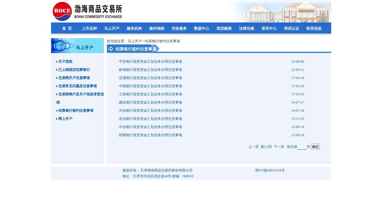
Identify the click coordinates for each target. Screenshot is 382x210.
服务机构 (135, 28)
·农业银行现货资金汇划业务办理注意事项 (150, 119)
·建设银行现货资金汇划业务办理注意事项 (150, 102)
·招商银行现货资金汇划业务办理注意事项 (150, 135)
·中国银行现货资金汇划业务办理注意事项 (150, 86)
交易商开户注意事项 (73, 78)
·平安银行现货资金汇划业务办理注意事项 (150, 62)
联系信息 (314, 28)
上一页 (253, 147)
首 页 (67, 28)
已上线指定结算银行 (73, 70)
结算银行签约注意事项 (74, 110)
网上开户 (64, 119)
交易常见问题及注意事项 (76, 86)
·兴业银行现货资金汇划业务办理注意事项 (150, 110)
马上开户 (112, 28)
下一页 (279, 147)
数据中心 (202, 28)
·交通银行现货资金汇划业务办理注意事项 (150, 78)
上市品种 (90, 28)
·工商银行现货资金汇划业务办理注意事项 (150, 94)
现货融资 (225, 28)
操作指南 (157, 28)
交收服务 (180, 28)
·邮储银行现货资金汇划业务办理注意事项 (150, 70)
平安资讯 (62, 38)
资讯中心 (269, 28)
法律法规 (247, 28)
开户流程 (64, 62)
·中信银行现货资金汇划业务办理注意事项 (150, 127)
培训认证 (292, 28)
